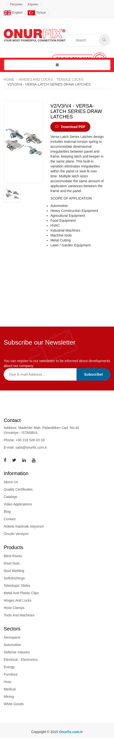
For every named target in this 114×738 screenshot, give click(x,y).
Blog (7, 512)
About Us (11, 482)
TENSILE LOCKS (70, 79)
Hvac (8, 682)
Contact (10, 519)
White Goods (14, 704)
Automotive (12, 645)
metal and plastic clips (21, 593)
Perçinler (16, 4)
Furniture (11, 674)
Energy (9, 667)
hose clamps (14, 608)
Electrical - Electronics (21, 660)
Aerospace (12, 637)
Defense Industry (17, 652)
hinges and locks (17, 600)
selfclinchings (14, 578)
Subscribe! (93, 374)
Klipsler (33, 4)
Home (9, 79)
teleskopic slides (17, 586)
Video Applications (18, 504)
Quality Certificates (18, 489)
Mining (9, 697)
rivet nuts (12, 563)
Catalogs (10, 497)
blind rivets (13, 556)
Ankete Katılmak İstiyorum (24, 526)
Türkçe (37, 12)
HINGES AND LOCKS (36, 79)
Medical (10, 689)
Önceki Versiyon (16, 534)
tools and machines (19, 615)
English (13, 12)
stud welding (14, 571)
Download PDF (70, 127)
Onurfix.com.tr (71, 732)
